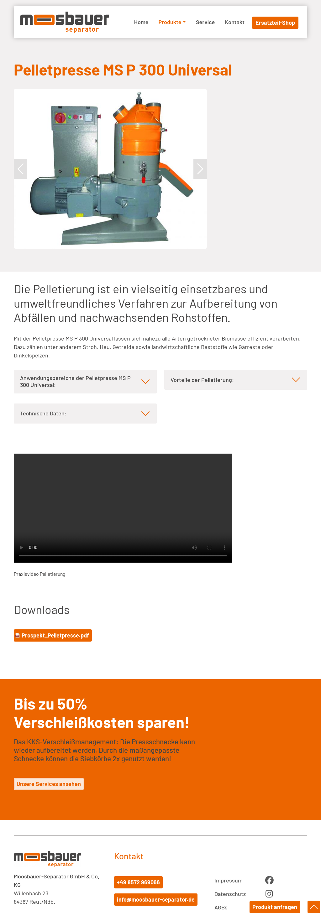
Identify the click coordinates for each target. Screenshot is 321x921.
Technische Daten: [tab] (43, 413)
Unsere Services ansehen (49, 783)
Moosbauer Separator (64, 22)
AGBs (221, 907)
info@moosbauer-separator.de (156, 899)
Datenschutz (230, 893)
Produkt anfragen (275, 906)
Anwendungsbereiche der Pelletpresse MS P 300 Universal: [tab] (75, 381)
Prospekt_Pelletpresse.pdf (55, 635)
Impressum (228, 880)
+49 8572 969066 (138, 882)
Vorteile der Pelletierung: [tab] (202, 379)
